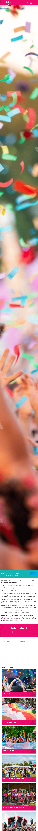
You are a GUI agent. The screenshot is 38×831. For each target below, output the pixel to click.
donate (16, 620)
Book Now (19, 632)
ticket (5, 618)
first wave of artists (23, 593)
